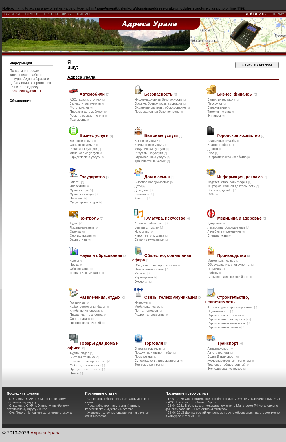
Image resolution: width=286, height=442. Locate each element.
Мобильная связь (149, 306)
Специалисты (219, 235)
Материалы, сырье (223, 260)
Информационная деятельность (233, 186)
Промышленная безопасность (159, 111)
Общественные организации (158, 265)
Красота (142, 198)
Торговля (155, 343)
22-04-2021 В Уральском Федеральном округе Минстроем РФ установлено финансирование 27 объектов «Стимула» (221, 407)
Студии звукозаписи (151, 239)
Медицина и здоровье (241, 218)
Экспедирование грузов (226, 368)
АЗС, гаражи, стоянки (87, 99)
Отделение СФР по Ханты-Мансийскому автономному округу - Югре (38, 407)
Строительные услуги (152, 157)
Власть (77, 182)
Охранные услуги (84, 144)
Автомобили (94, 94)
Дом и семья (159, 176)
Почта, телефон (148, 310)
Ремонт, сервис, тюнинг (89, 115)
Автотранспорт (220, 352)
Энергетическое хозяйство (228, 157)
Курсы (76, 260)
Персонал (216, 103)
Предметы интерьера (87, 369)
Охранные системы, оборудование (162, 107)
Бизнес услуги (96, 135)
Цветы (76, 373)
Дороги (214, 149)
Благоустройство (221, 144)
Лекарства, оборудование (228, 227)
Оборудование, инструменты (230, 264)
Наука (76, 264)
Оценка (77, 231)
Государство (94, 176)
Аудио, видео (81, 353)
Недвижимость (220, 311)
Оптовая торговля (150, 348)
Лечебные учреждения (226, 231)
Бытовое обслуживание (154, 182)
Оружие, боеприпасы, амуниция (160, 103)
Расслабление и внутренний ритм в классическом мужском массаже (112, 407)
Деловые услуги (83, 140)
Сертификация (83, 235)
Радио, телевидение (151, 314)
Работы (214, 272)
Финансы (215, 115)
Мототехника (81, 107)
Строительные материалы (228, 323)
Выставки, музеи (149, 227)
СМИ (212, 194)
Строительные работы (225, 327)
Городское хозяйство (240, 135)
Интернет (143, 302)
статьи (32, 14)
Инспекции (79, 186)
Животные (144, 194)
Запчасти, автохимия (87, 103)
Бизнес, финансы (237, 94)
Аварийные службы (223, 140)
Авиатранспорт (220, 348)
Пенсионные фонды (151, 269)
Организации (81, 190)
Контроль (91, 218)
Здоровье (216, 223)
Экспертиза (80, 239)
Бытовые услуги (163, 135)
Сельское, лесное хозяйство (230, 276)
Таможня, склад (220, 111)
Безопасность (160, 94)
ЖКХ (212, 153)
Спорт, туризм (82, 318)
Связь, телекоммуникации (172, 297)
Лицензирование (84, 227)
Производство (233, 255)
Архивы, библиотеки (151, 223)
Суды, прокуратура (86, 202)
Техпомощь (80, 119)
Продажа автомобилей (88, 111)
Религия (142, 273)
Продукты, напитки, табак (155, 352)
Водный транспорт (223, 356)
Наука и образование (103, 255)
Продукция (217, 268)
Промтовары (146, 356)
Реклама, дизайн (221, 190)
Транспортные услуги (152, 161)
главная (12, 14)
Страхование (218, 107)
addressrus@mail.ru (25, 91)
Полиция (78, 198)
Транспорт (230, 343)
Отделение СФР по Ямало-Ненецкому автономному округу (36, 400)
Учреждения (146, 277)
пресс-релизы (58, 14)
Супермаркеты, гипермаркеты (159, 360)
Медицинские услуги (152, 149)
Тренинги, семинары (87, 272)
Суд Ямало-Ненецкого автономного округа (40, 412)
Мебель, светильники (87, 365)
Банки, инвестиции (223, 99)
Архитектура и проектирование (232, 307)
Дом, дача (144, 190)
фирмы (83, 14)
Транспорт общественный (228, 364)
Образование (81, 268)
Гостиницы (79, 302)
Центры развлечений (87, 322)
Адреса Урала (45, 432)
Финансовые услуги (86, 153)
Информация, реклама (242, 176)
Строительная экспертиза (229, 319)
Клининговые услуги (151, 144)
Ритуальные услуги (151, 153)
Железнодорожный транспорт (231, 360)
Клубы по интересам (87, 310)
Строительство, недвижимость (227, 299)
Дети (140, 186)
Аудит (76, 223)
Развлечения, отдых (102, 297)
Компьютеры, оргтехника (90, 361)
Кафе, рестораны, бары (89, 306)
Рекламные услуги (85, 149)
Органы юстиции (84, 194)
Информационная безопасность (160, 99)
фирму (278, 14)
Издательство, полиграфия (229, 182)
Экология (143, 281)
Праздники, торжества (88, 314)
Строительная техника (225, 315)
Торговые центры (149, 364)
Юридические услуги (87, 157)
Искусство (144, 231)
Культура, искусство (167, 218)
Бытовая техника (84, 357)
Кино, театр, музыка (151, 235)
